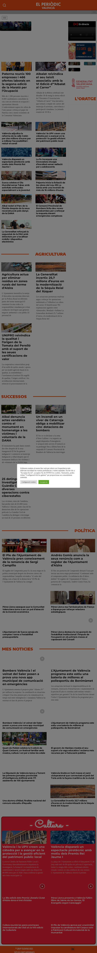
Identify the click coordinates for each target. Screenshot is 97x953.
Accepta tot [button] (44, 482)
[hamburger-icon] (4, 18)
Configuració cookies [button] (29, 482)
